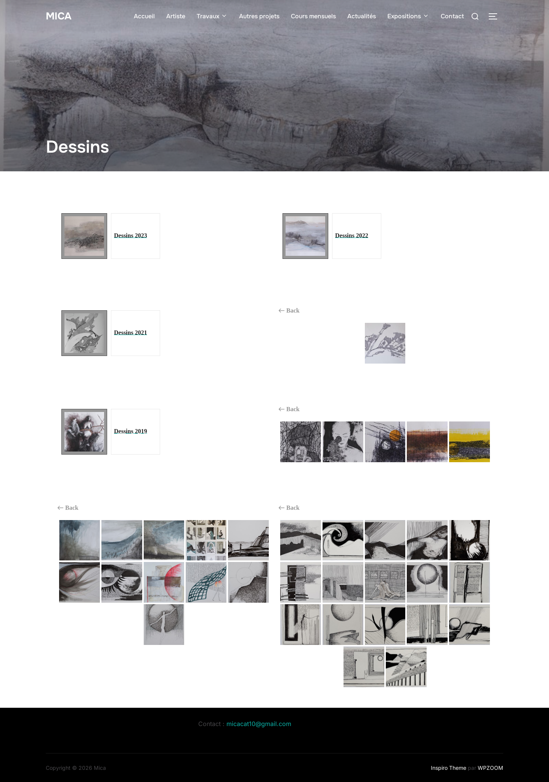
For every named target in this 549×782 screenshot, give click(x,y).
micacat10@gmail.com (258, 724)
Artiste (175, 16)
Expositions (408, 16)
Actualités (361, 16)
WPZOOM (490, 767)
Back (289, 311)
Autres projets (259, 16)
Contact (452, 16)
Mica (58, 16)
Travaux (212, 16)
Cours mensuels (313, 16)
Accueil (144, 16)
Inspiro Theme (448, 767)
